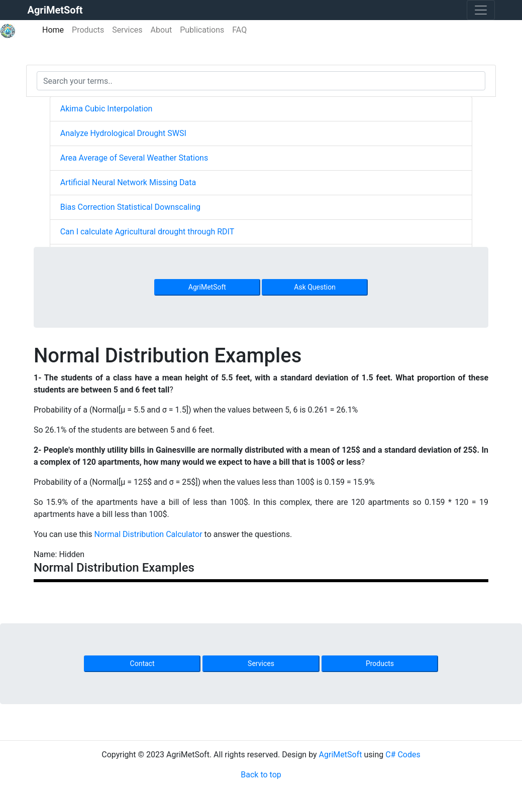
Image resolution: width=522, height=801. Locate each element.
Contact (142, 663)
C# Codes (403, 754)
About (161, 30)
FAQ (239, 30)
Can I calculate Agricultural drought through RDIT (147, 231)
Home (55, 29)
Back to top (261, 774)
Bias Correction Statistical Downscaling (130, 207)
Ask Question (315, 287)
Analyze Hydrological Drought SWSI (123, 133)
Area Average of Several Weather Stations (134, 158)
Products (88, 30)
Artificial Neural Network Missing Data (128, 182)
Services (127, 30)
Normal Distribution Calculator (148, 534)
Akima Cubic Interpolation (106, 108)
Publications (202, 30)
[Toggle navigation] (481, 10)
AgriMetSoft (207, 287)
